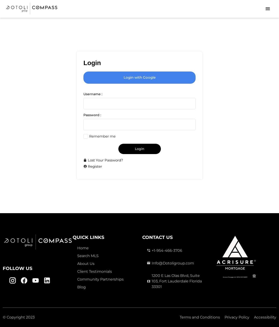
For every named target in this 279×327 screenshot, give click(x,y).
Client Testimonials (94, 271)
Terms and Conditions (200, 317)
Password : (92, 115)
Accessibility (265, 317)
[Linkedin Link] (47, 280)
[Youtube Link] (35, 280)
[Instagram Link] (12, 280)
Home (83, 248)
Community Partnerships (100, 279)
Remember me (102, 136)
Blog (81, 287)
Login (139, 149)
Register (92, 166)
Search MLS (88, 256)
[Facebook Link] (24, 280)
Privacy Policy (237, 317)
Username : (92, 94)
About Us (85, 263)
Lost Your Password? (103, 160)
